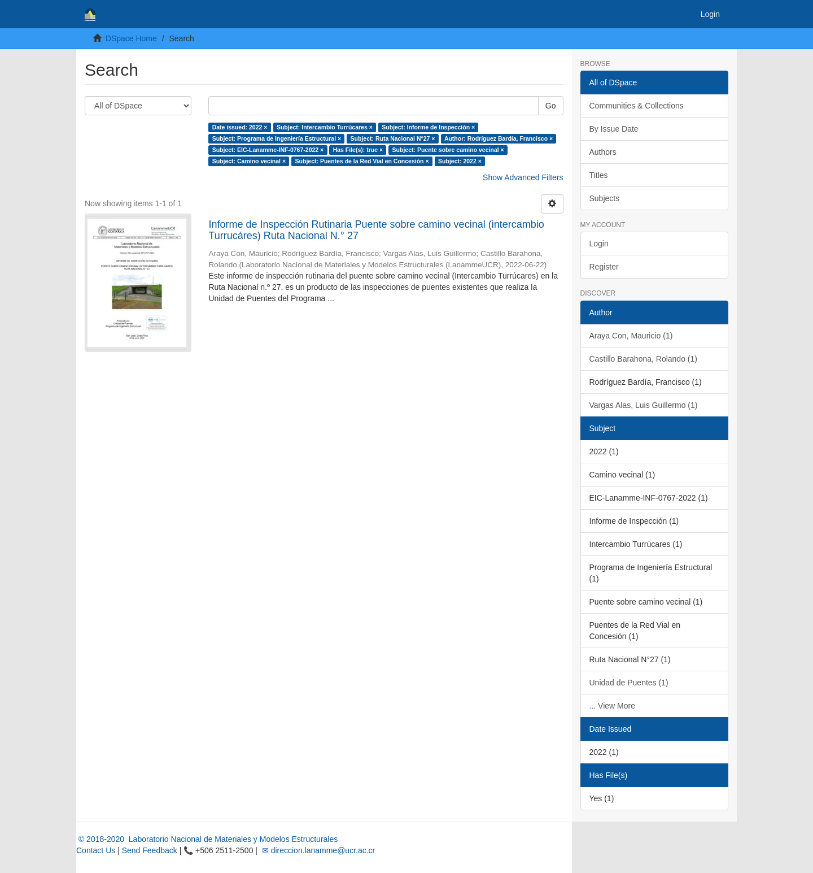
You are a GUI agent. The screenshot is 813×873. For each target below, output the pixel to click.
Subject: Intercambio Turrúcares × (325, 127)
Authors (603, 152)
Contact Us (95, 850)
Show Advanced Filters (523, 177)
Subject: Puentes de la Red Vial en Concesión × (362, 161)
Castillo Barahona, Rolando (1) (643, 358)
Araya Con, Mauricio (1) (631, 335)
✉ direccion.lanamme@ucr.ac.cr (317, 850)
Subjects (604, 198)
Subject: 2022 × (460, 161)
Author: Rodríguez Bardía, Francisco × (498, 138)
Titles (598, 175)
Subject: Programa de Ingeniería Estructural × (276, 138)
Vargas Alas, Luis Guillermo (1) (643, 405)
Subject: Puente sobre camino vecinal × (448, 149)
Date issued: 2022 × (240, 127)
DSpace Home (131, 38)
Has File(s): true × (358, 149)
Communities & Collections (636, 105)
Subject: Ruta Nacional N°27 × (393, 138)
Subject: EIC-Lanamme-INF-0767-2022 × (268, 149)
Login (599, 243)
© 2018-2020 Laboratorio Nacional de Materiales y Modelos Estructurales (207, 839)
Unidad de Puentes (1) (628, 682)
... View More (612, 705)
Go (550, 105)
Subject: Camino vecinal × (249, 161)
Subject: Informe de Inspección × (428, 127)
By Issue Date (614, 128)
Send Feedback (149, 850)
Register (604, 266)
